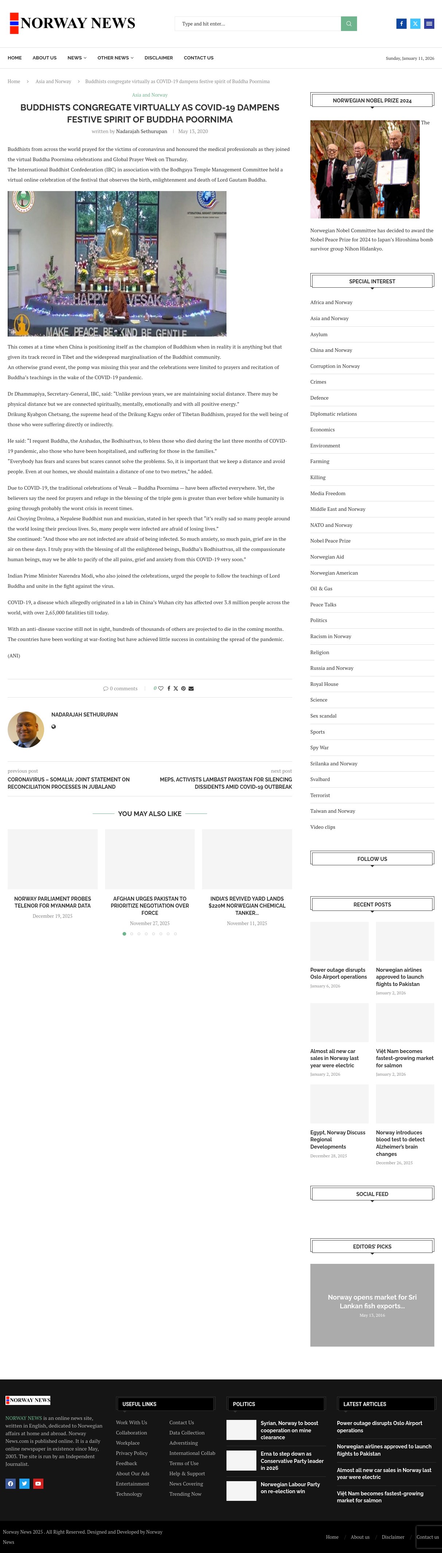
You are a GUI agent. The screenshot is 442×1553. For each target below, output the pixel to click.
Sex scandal (323, 715)
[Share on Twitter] (175, 688)
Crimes (318, 381)
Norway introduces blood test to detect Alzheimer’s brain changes (400, 1143)
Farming (319, 461)
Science (318, 699)
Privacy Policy (132, 1453)
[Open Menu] (429, 24)
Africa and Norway (331, 302)
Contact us (199, 58)
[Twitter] (415, 24)
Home (15, 58)
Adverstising (184, 1442)
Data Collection (187, 1432)
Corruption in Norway (335, 365)
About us (45, 58)
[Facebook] (401, 24)
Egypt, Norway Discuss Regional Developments (337, 1140)
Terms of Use (184, 1463)
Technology (129, 1493)
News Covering (186, 1483)
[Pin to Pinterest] (183, 688)
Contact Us (182, 1422)
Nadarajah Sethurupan (141, 131)
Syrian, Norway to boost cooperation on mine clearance (289, 1430)
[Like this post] (160, 688)
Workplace (128, 1442)
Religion (319, 652)
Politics (318, 620)
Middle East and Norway (337, 508)
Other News (113, 58)
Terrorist (320, 795)
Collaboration (131, 1432)
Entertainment (133, 1483)
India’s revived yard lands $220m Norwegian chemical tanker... (247, 906)
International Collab (193, 1453)
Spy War (319, 747)
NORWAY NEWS (24, 1417)
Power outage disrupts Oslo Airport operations (338, 973)
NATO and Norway (331, 524)
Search (349, 23)
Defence (319, 397)
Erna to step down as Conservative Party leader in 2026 (292, 1461)
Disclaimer (158, 58)
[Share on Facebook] (168, 688)
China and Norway (331, 349)
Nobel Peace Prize (330, 540)
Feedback (126, 1463)
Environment (325, 445)
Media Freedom (327, 493)
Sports (317, 731)
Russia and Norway (331, 667)
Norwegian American (334, 572)
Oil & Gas (321, 588)
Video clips (323, 826)
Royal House (324, 683)
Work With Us (131, 1422)
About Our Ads (133, 1473)
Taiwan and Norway (332, 810)
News (74, 58)
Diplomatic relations (333, 413)
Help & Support (187, 1473)
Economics (322, 429)
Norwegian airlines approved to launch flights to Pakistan (400, 977)
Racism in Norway (330, 636)
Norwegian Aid (327, 556)
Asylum (318, 334)
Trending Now (186, 1493)
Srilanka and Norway (333, 763)
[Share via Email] (191, 688)
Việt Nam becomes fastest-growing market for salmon (405, 1058)
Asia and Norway (53, 81)
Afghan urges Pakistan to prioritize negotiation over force (150, 906)
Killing (318, 477)
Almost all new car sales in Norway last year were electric (334, 1058)
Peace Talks (323, 604)
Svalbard (320, 779)
